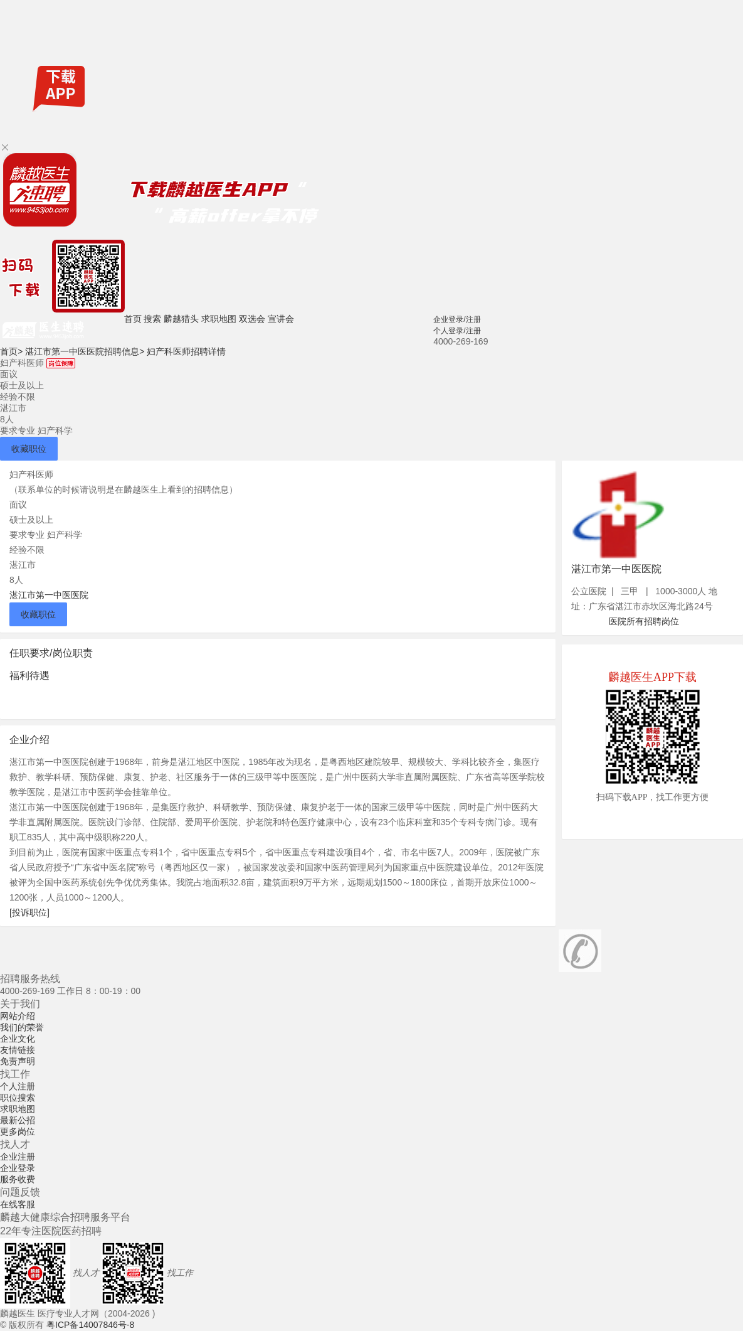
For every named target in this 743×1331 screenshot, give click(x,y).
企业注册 (17, 1157)
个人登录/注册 (456, 330)
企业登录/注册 (456, 319)
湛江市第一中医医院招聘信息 (84, 351)
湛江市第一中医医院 (48, 595)
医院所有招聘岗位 (644, 621)
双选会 (252, 319)
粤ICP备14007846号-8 (90, 1325)
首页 (133, 319)
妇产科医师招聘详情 (186, 351)
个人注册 (17, 1086)
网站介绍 (17, 1016)
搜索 (152, 319)
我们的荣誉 (22, 1027)
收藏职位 (28, 449)
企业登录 (17, 1168)
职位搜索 (17, 1098)
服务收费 (17, 1179)
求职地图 (218, 319)
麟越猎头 (181, 319)
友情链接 (17, 1050)
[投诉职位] (29, 912)
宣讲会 (281, 319)
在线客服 (17, 1204)
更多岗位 (17, 1131)
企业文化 (17, 1039)
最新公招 (17, 1120)
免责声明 (17, 1061)
